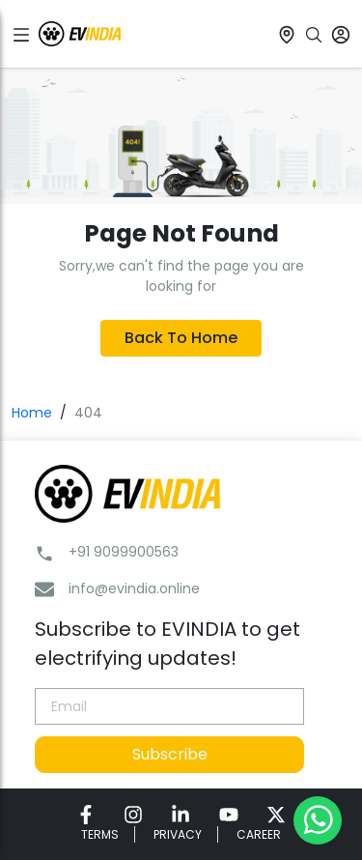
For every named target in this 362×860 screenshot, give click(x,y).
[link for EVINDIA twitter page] (276, 814)
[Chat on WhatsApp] (317, 819)
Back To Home (181, 338)
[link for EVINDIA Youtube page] (228, 814)
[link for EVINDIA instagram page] (133, 814)
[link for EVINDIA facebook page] (86, 814)
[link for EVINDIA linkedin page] (180, 814)
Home (32, 412)
